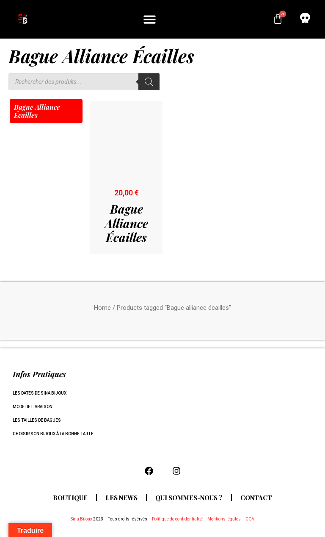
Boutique (68, 497)
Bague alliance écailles (37, 111)
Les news (120, 497)
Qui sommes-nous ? (189, 497)
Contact (258, 497)
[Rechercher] (149, 81)
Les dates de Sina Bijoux (39, 393)
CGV (249, 519)
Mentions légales (224, 519)
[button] (150, 19)
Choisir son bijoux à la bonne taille (53, 433)
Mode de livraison (32, 406)
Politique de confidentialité (177, 519)
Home (102, 308)
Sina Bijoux (81, 519)
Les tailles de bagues (37, 420)
